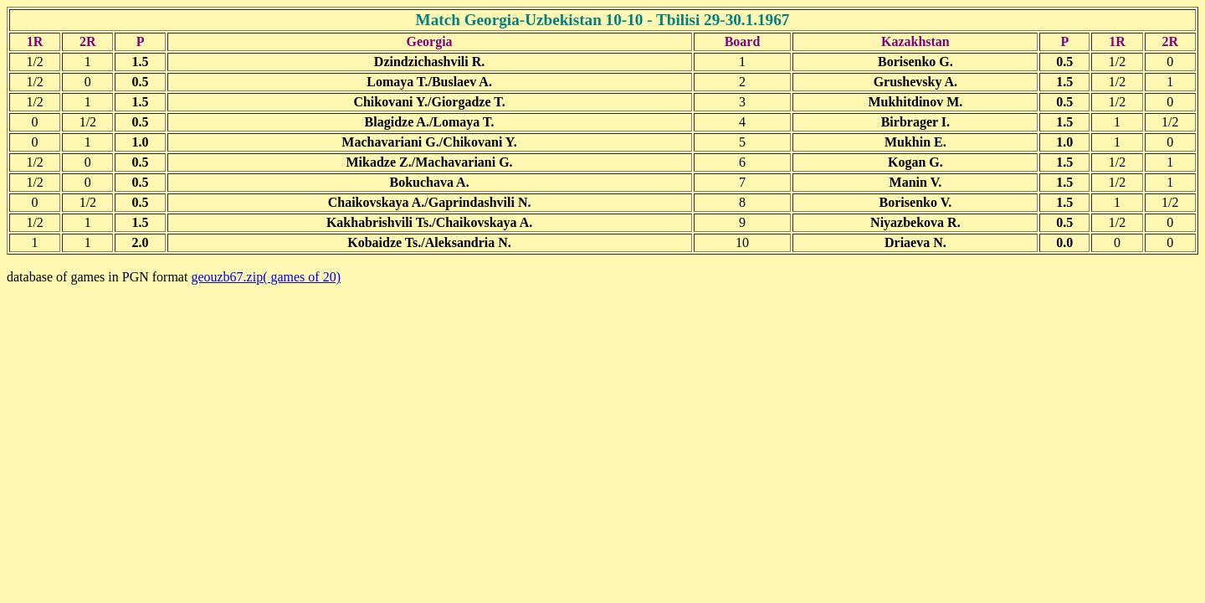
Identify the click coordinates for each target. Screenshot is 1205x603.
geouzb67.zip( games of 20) (266, 277)
